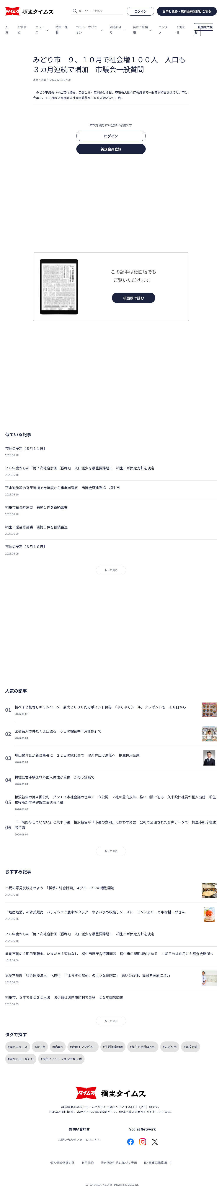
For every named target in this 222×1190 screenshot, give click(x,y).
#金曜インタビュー (83, 1047)
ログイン (111, 136)
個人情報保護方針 (62, 1162)
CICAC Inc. (133, 1184)
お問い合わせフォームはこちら (79, 1139)
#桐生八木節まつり (143, 1047)
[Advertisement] (111, 204)
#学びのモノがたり (21, 1059)
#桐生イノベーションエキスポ (61, 1059)
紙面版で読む (133, 297)
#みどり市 (170, 1047)
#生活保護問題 (113, 1047)
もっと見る (111, 570)
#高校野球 (191, 1047)
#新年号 (57, 1047)
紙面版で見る (203, 30)
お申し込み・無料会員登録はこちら (187, 11)
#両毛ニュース (18, 1047)
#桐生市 (39, 1047)
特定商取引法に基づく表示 (119, 1162)
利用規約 (88, 1162)
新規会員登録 (111, 149)
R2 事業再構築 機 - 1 (158, 1162)
